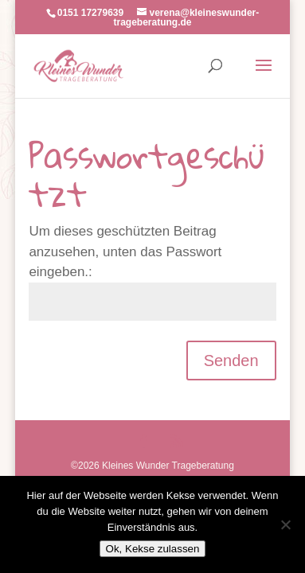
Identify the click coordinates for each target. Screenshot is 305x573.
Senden (231, 360)
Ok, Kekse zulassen (153, 549)
